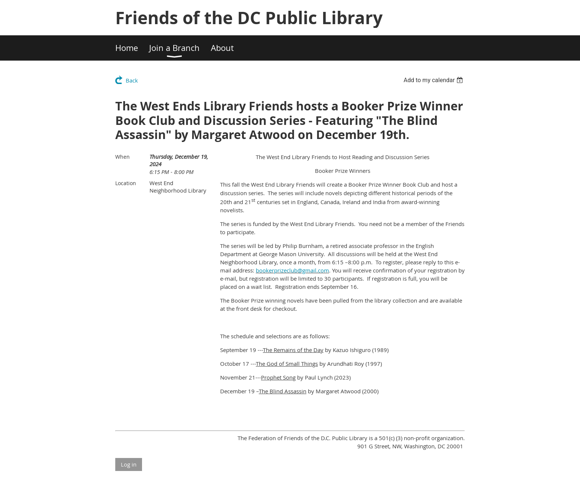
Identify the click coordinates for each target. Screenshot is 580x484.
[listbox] (434, 80)
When (122, 156)
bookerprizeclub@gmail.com (292, 270)
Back (132, 80)
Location (125, 183)
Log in (128, 464)
